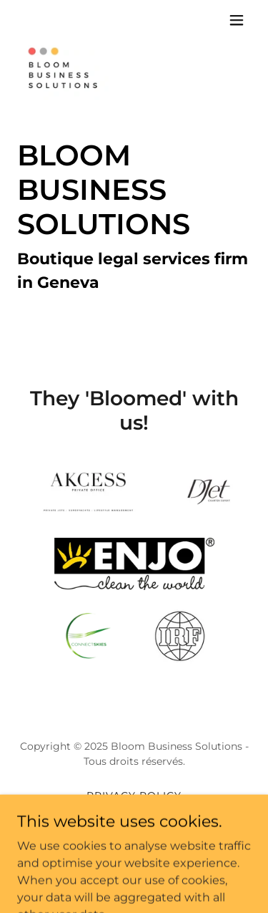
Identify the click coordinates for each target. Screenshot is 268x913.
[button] (236, 20)
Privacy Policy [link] (134, 795)
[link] (66, 20)
